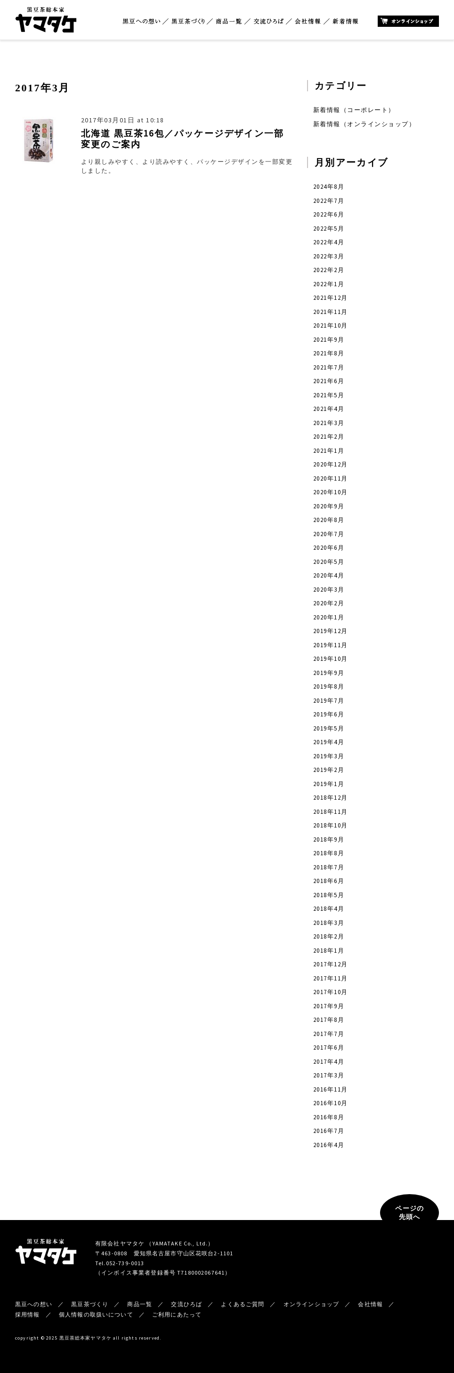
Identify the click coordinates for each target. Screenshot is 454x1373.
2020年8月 (328, 520)
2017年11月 (330, 978)
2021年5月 (328, 395)
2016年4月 (328, 1145)
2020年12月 (330, 464)
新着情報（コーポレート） (354, 110)
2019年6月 (328, 714)
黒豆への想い (141, 21)
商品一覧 (229, 21)
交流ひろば (268, 21)
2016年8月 (328, 1117)
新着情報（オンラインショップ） (364, 124)
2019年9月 (328, 673)
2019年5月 (328, 728)
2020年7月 (328, 534)
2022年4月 (328, 242)
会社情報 (308, 21)
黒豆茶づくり (188, 21)
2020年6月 (328, 548)
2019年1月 (328, 784)
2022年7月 (328, 201)
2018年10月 (330, 825)
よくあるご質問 (242, 1304)
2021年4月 (328, 409)
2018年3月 (328, 923)
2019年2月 (328, 770)
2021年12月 (330, 298)
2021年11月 (330, 312)
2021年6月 (328, 381)
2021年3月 (328, 423)
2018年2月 (328, 936)
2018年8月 (328, 853)
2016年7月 (328, 1131)
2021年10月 (330, 325)
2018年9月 (328, 839)
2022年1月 (328, 284)
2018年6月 (328, 881)
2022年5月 (328, 229)
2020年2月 (328, 603)
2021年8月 (328, 353)
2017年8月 (328, 1020)
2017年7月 (328, 1034)
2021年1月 (328, 451)
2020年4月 (328, 575)
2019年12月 (330, 631)
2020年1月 (328, 617)
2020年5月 (328, 562)
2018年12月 (330, 798)
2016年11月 (330, 1089)
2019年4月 (328, 742)
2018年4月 (328, 909)
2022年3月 (328, 256)
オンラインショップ (408, 21)
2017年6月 (328, 1048)
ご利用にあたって (177, 1314)
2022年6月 (328, 214)
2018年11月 (330, 812)
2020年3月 (328, 590)
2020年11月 (330, 478)
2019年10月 (330, 659)
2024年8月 (328, 187)
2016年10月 (330, 1103)
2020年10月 (330, 492)
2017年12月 (330, 964)
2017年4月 (328, 1062)
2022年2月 (328, 270)
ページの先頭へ (409, 1212)
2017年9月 (328, 1006)
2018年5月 (328, 895)
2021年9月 (328, 340)
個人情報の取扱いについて (96, 1314)
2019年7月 (328, 701)
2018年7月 (328, 867)
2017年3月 (328, 1075)
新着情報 (345, 21)
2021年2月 (328, 437)
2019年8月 (328, 686)
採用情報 (27, 1314)
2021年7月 (328, 367)
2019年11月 (330, 645)
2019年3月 (328, 756)
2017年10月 (330, 992)
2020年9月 (328, 506)
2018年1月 (328, 951)
